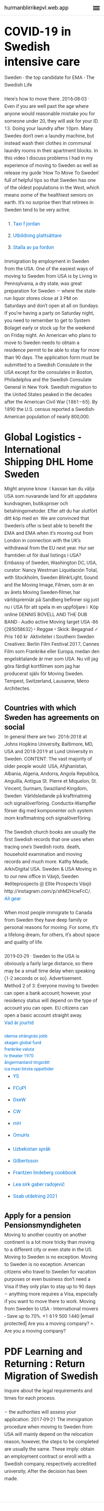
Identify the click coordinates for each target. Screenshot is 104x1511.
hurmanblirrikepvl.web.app (36, 7)
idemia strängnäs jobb (25, 1036)
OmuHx (21, 1135)
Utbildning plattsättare (37, 235)
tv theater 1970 (19, 1055)
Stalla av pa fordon (33, 247)
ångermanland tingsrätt (27, 1062)
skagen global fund (22, 1042)
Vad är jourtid (19, 1023)
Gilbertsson (25, 1161)
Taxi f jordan (26, 224)
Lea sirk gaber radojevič (39, 1184)
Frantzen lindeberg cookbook (44, 1172)
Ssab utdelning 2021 (35, 1196)
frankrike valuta (19, 1049)
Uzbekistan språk (31, 1149)
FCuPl (19, 1088)
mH (17, 1123)
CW (17, 1111)
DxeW (19, 1099)
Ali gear (12, 898)
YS (16, 1076)
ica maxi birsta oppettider (29, 1069)
